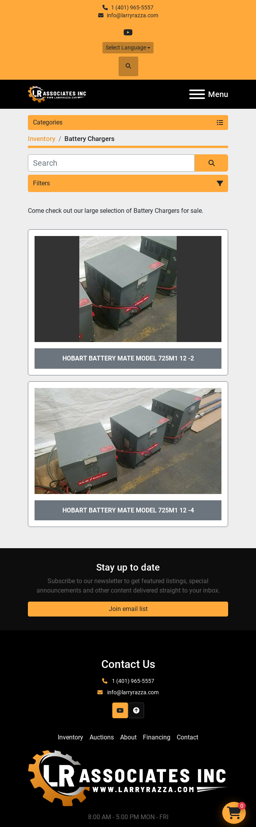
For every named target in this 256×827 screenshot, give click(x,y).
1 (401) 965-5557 (132, 7)
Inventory (70, 737)
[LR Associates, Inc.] (128, 777)
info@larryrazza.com (132, 15)
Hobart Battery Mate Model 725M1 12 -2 (128, 358)
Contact (187, 737)
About (128, 737)
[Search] (111, 163)
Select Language (126, 47)
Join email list (128, 609)
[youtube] (127, 32)
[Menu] (197, 94)
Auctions (102, 737)
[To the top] (136, 710)
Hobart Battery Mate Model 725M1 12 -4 (128, 510)
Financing (156, 737)
